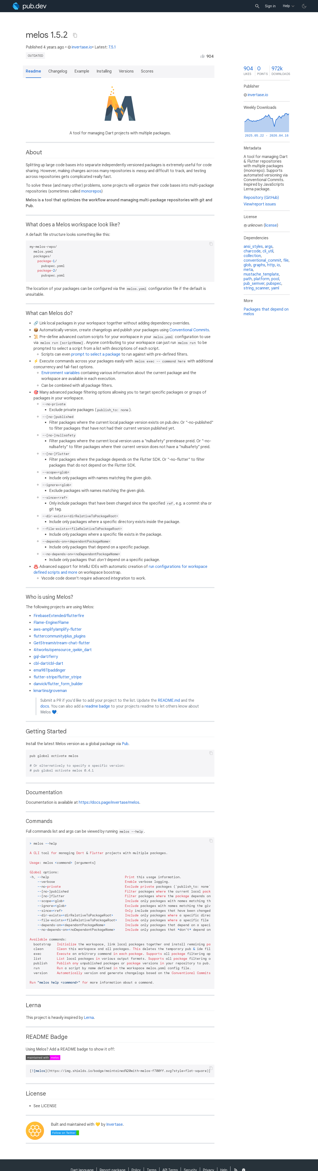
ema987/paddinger (50, 670)
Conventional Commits (189, 330)
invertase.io (80, 47)
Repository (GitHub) (261, 197)
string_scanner (256, 288)
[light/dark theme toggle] (304, 6)
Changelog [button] (57, 71)
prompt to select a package (95, 354)
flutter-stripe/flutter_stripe (57, 677)
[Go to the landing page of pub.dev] (29, 6)
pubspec (273, 283)
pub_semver (254, 283)
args (269, 246)
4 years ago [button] (53, 47)
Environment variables (60, 372)
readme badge (97, 706)
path (248, 279)
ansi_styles (253, 246)
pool (275, 279)
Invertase (114, 1124)
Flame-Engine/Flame (51, 622)
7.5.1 (112, 47)
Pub (125, 743)
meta (248, 269)
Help (286, 6)
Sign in (270, 6)
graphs (259, 265)
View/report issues (260, 204)
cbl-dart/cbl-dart (48, 663)
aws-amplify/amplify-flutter (58, 629)
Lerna (89, 1017)
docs (44, 706)
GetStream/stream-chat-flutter (62, 643)
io (278, 265)
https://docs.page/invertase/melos (109, 802)
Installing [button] (104, 71)
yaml (275, 288)
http (271, 265)
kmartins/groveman (50, 690)
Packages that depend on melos (266, 311)
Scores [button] (147, 71)
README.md (169, 700)
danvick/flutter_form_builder (58, 684)
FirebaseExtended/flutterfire (59, 615)
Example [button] (81, 71)
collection (252, 255)
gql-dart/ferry (46, 656)
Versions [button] (126, 71)
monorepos (91, 191)
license (271, 225)
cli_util (268, 251)
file (286, 260)
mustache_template (261, 274)
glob (247, 265)
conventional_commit (262, 260)
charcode (252, 251)
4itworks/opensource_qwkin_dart (63, 649)
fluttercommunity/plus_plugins (60, 636)
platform (261, 279)
